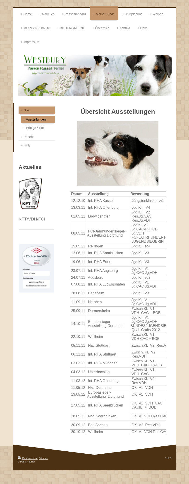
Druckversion (28, 458)
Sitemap (43, 458)
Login (168, 457)
